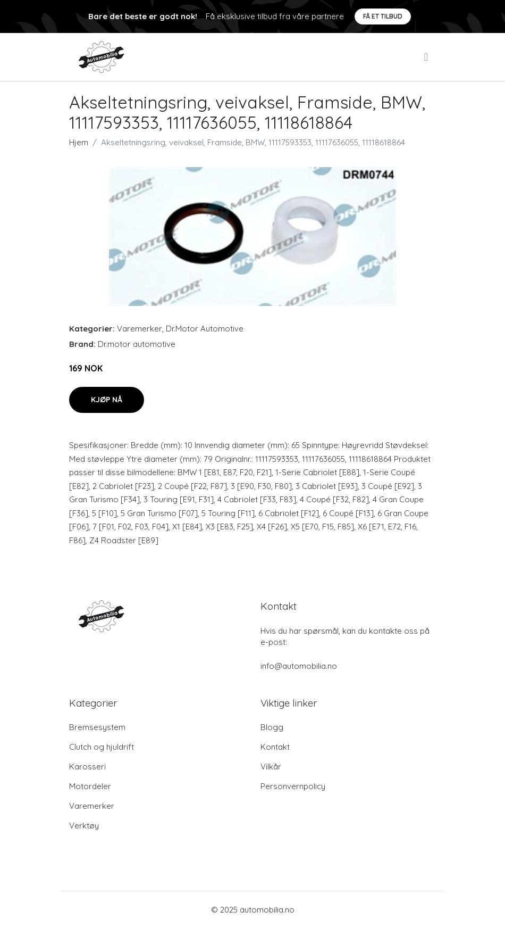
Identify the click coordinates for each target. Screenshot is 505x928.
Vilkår (270, 766)
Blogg (271, 727)
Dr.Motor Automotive (204, 329)
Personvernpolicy (292, 786)
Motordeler (90, 786)
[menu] (427, 56)
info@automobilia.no (298, 666)
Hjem (78, 142)
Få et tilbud (382, 16)
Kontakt (275, 747)
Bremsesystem (97, 727)
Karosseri (87, 766)
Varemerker (139, 329)
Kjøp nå (106, 399)
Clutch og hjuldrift (101, 747)
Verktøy (84, 826)
